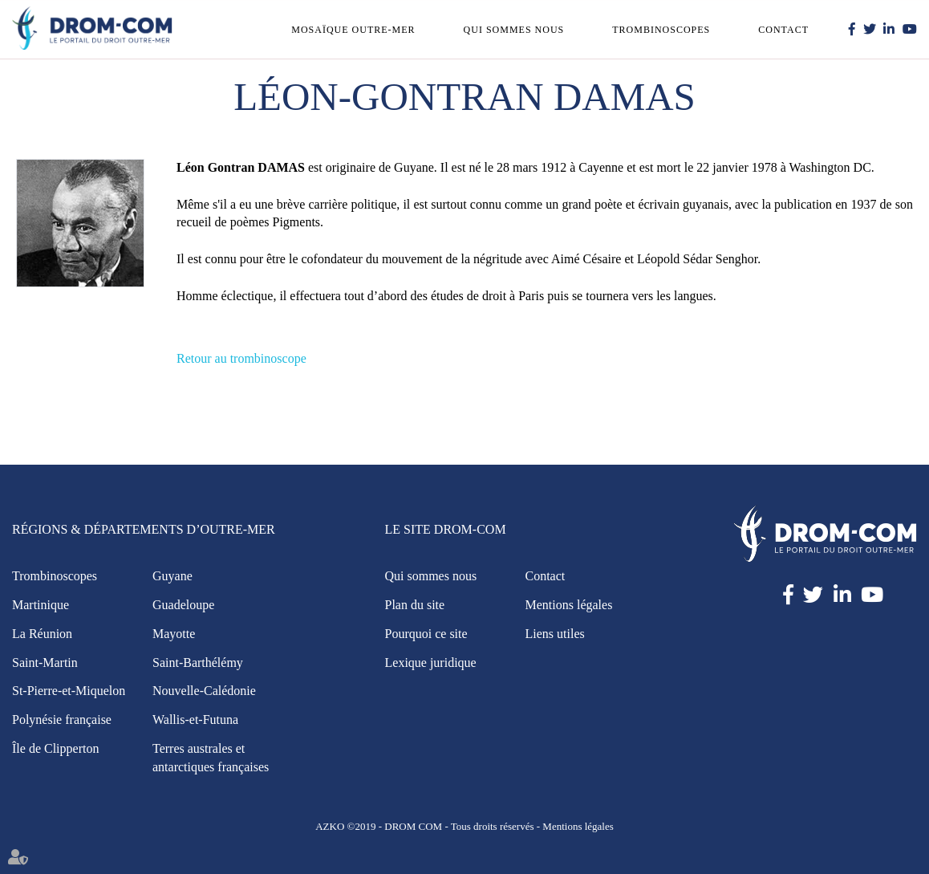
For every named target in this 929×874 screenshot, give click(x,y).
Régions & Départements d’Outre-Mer (143, 529)
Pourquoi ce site (426, 633)
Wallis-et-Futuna (195, 719)
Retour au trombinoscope (241, 358)
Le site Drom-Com (445, 529)
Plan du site (415, 605)
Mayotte (173, 633)
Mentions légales (569, 605)
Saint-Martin (45, 662)
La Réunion (42, 633)
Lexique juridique (431, 662)
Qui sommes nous (514, 29)
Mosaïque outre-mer (353, 29)
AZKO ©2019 (345, 826)
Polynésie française (62, 719)
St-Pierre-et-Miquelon (68, 690)
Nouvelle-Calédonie (204, 690)
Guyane (172, 576)
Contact (783, 29)
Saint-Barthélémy (197, 662)
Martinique (40, 605)
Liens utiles (555, 633)
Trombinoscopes (661, 29)
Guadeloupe (183, 605)
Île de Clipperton (55, 748)
